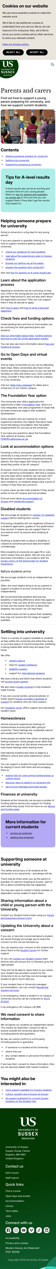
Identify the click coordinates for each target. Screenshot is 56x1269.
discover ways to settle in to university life (28, 782)
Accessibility (13, 1238)
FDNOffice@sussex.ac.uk (14, 439)
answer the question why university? (25, 267)
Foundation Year (31, 404)
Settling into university (17, 160)
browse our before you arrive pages (25, 263)
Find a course (13, 1190)
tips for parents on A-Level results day (30, 272)
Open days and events (18, 1196)
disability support (18, 669)
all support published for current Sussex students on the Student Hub (27, 1100)
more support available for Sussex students (29, 1090)
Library (9, 1205)
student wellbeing (27, 664)
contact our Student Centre (27, 958)
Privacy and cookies (17, 1243)
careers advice (17, 660)
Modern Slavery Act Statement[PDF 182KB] (22, 1250)
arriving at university (21, 833)
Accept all (37, 52)
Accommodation (15, 1200)
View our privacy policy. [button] (15, 44)
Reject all (13, 52)
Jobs (8, 1215)
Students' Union (13, 707)
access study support (16, 681)
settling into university (22, 837)
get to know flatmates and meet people (26, 786)
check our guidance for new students (25, 251)
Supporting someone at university (23, 164)
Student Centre (28, 950)
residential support (24, 501)
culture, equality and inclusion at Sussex (27, 1094)
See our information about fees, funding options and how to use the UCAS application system (26, 337)
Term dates (12, 1210)
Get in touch (12, 1172)
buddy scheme (25, 687)
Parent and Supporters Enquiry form (27, 917)
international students (33, 673)
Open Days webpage (21, 385)
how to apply (12, 307)
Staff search (12, 1177)
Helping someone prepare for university (27, 156)
